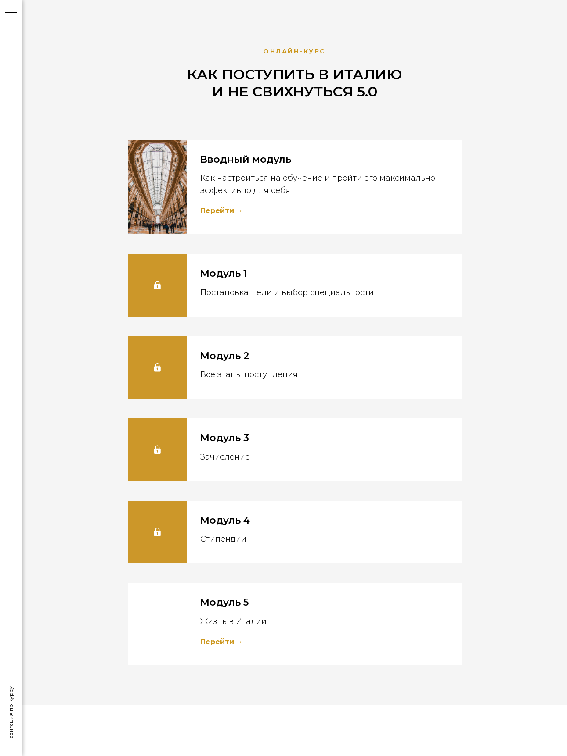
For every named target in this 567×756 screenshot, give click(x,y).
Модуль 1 (223, 273)
